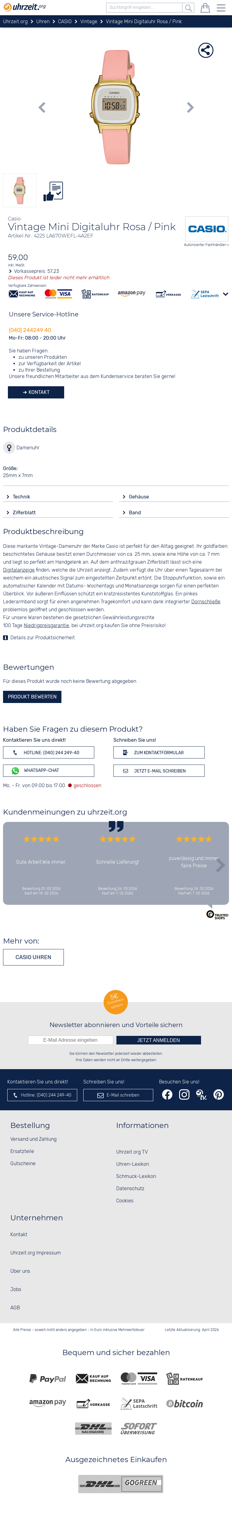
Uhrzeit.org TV (132, 1152)
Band (135, 513)
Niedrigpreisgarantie (46, 626)
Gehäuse (139, 497)
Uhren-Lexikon (132, 1164)
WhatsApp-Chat (35, 771)
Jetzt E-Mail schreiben (153, 770)
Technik (22, 497)
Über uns (20, 1271)
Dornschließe (205, 602)
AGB (15, 1308)
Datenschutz (130, 1189)
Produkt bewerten (32, 697)
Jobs (15, 1289)
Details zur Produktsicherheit (42, 638)
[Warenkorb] (205, 9)
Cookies (124, 1201)
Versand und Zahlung (33, 1139)
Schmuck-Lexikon (136, 1176)
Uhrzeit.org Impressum (35, 1253)
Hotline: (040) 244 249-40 (45, 752)
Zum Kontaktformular (152, 752)
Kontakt (38, 392)
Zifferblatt (25, 513)
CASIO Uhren (33, 957)
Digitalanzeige (19, 570)
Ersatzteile (22, 1151)
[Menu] (221, 9)
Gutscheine (23, 1164)
